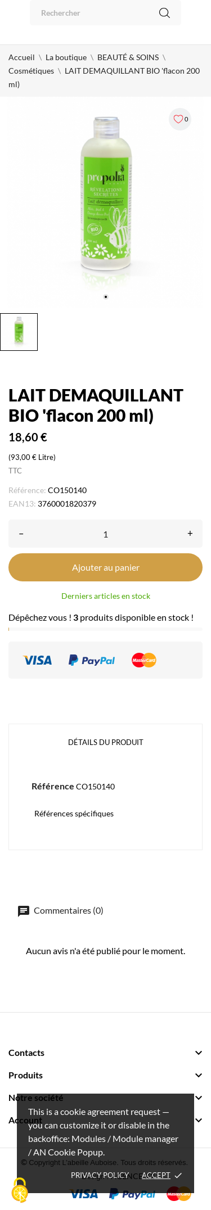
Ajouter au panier (106, 567)
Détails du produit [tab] (105, 742)
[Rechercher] (105, 12)
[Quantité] (105, 534)
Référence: (27, 490)
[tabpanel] (105, 202)
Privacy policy (100, 1175)
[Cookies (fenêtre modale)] (19, 1191)
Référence (53, 785)
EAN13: (22, 503)
